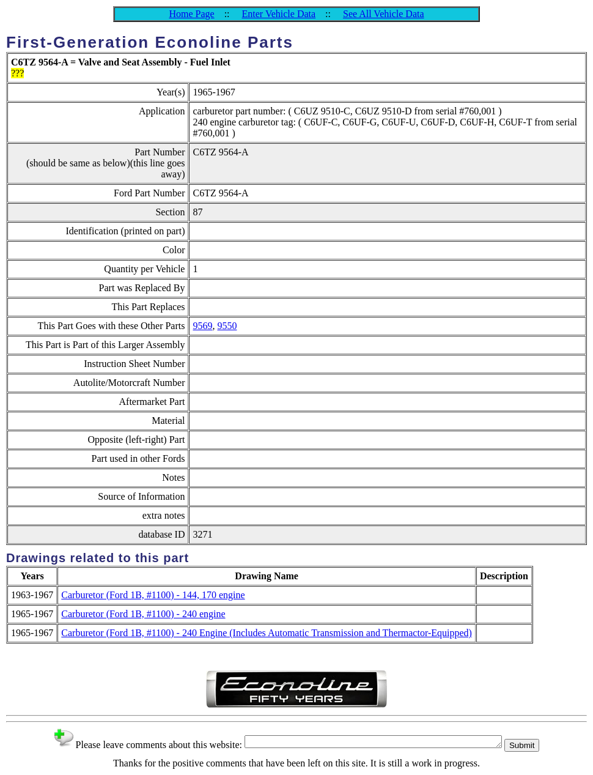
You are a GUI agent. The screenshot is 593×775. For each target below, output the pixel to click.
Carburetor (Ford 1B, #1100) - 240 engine (143, 614)
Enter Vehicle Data (279, 14)
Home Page (191, 14)
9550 (227, 326)
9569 (202, 326)
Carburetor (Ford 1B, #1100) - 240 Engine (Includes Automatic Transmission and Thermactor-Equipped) (266, 633)
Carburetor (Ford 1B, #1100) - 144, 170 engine (153, 595)
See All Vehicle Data (383, 14)
